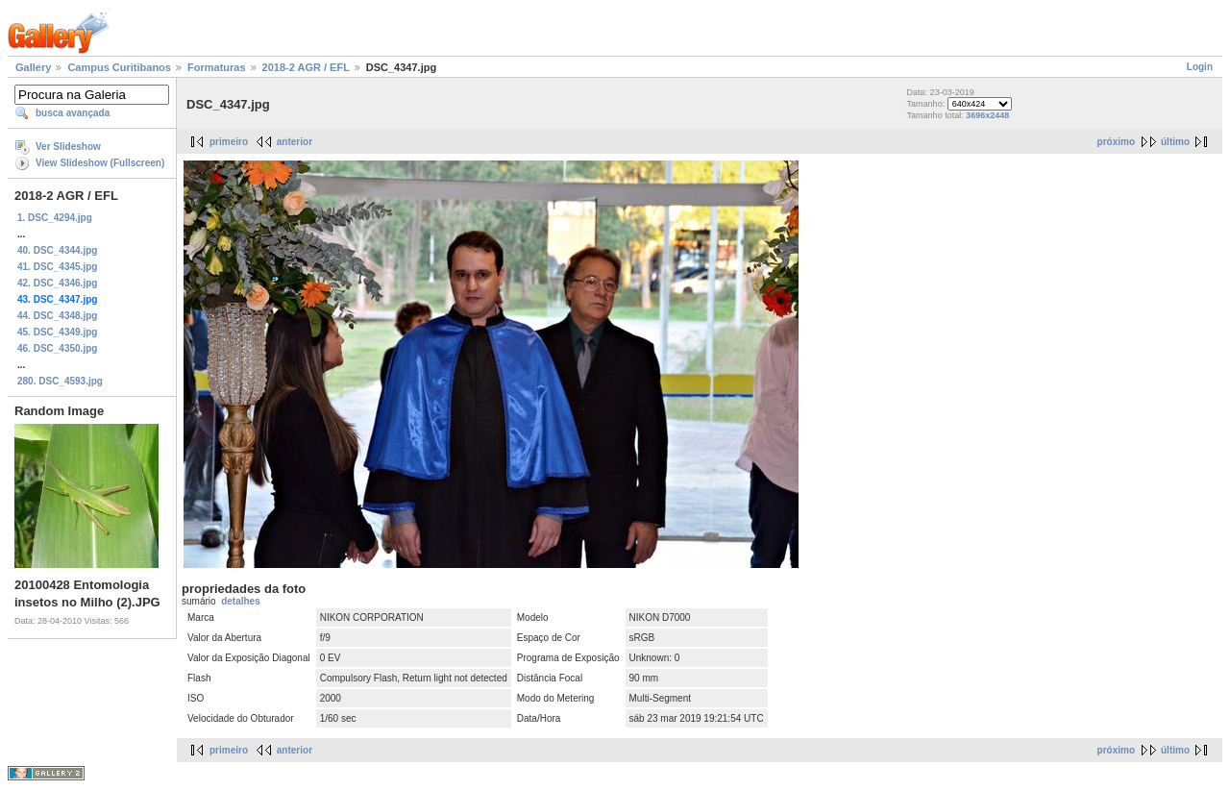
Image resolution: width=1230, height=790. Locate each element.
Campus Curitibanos (119, 67)
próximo (1116, 141)
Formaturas (216, 67)
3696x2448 (987, 115)
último (1175, 141)
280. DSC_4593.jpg (60, 381)
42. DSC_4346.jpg (57, 283)
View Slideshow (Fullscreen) (100, 163)
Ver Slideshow (68, 146)
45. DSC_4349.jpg (57, 332)
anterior (294, 141)
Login (1200, 67)
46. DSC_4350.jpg (57, 348)
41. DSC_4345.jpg (57, 266)
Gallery (33, 67)
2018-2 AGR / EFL (306, 67)
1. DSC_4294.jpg (54, 217)
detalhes (240, 601)
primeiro (228, 141)
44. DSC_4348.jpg (57, 315)
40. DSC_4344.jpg (57, 250)
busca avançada (73, 113)
